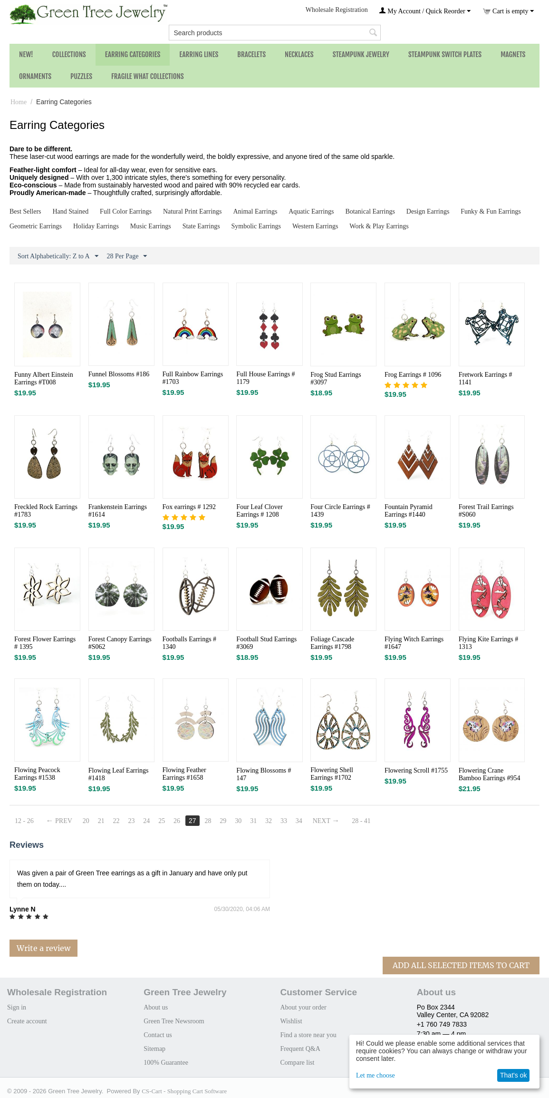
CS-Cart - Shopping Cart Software (184, 1091)
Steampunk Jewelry (361, 54)
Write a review (43, 948)
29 (223, 820)
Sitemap (154, 1048)
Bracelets (251, 54)
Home (18, 102)
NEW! (26, 54)
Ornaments (35, 76)
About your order (303, 1007)
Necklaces (299, 54)
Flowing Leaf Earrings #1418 (118, 774)
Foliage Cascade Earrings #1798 (332, 643)
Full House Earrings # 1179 (265, 378)
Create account (27, 1021)
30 (238, 820)
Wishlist (291, 1021)
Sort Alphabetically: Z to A (58, 256)
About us (156, 1007)
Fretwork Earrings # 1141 (485, 378)
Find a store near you (308, 1035)
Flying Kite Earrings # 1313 (489, 643)
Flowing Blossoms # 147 (263, 774)
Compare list (297, 1062)
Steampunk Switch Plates (445, 54)
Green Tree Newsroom (174, 1021)
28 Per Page (127, 256)
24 (146, 820)
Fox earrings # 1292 (189, 506)
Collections (69, 54)
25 (161, 820)
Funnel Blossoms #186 (118, 374)
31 (253, 820)
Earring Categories (133, 54)
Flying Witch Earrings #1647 (414, 643)
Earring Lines (198, 54)
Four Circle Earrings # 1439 (340, 510)
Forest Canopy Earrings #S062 (120, 643)
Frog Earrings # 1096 (413, 374)
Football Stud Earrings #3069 (266, 643)
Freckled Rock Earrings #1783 (45, 510)
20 (86, 820)
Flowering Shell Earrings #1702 (331, 773)
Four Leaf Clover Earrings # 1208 (259, 510)
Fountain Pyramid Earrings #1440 (409, 510)
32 (268, 820)
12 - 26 (24, 820)
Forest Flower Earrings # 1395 (45, 643)
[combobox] (275, 32)
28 (207, 820)
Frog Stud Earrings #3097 (335, 378)
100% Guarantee (166, 1062)
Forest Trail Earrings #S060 (486, 510)
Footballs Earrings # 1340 (190, 643)
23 (131, 820)
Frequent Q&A (300, 1048)
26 (176, 820)
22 (116, 820)
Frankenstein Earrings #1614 (117, 510)
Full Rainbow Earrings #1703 (193, 378)
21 (101, 820)
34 (299, 820)
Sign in (16, 1007)
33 (283, 820)
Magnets (513, 54)
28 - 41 (361, 820)
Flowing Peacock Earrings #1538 (37, 773)
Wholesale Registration (337, 9)
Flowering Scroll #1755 (416, 770)
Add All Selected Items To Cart (461, 965)
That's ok (513, 1075)
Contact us (158, 1035)
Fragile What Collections (147, 76)
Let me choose (375, 1075)
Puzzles (81, 76)
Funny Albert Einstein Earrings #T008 (43, 378)
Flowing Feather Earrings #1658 (184, 773)
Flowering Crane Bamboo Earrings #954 (489, 774)
